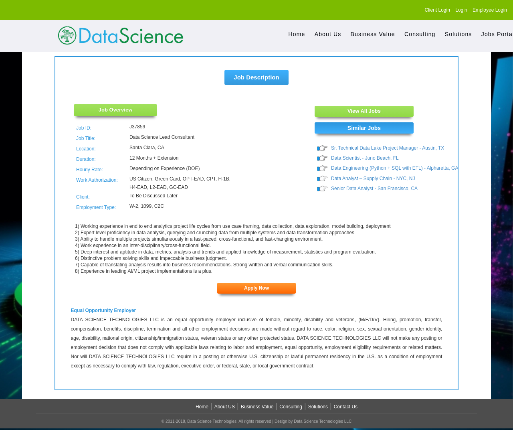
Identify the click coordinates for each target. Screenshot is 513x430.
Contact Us (345, 407)
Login (461, 10)
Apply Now (256, 288)
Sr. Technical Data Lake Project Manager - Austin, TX (387, 148)
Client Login (437, 10)
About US (224, 407)
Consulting (419, 34)
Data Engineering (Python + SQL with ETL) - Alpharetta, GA (394, 168)
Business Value (373, 34)
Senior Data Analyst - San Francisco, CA (374, 189)
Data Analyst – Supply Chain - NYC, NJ (373, 179)
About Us (328, 34)
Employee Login (490, 10)
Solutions (458, 34)
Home (297, 34)
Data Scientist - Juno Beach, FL (365, 158)
